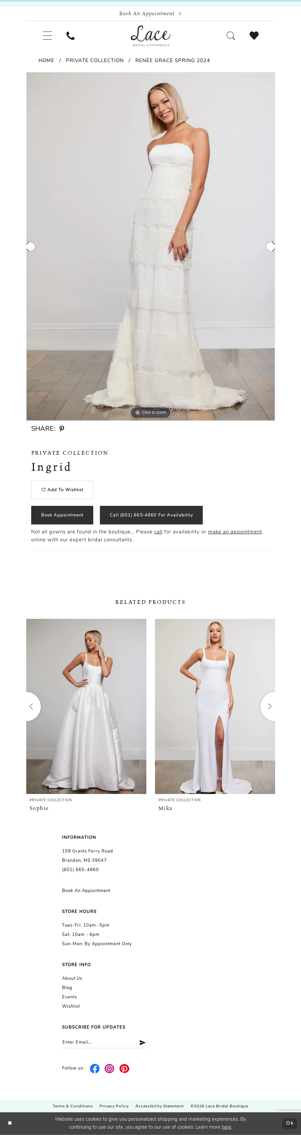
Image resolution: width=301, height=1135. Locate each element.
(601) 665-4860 (80, 870)
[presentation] (86, 706)
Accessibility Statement (159, 1106)
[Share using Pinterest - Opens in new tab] (62, 429)
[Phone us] (70, 35)
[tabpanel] (151, 246)
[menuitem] (47, 36)
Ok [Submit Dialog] (290, 1123)
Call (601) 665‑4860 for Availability (151, 515)
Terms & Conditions (73, 1106)
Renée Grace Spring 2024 (172, 60)
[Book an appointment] (150, 14)
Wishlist (71, 1006)
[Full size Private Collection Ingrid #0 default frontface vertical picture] (151, 246)
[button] (47, 36)
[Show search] (230, 35)
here (226, 1127)
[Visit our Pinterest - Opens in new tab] (124, 1069)
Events (69, 997)
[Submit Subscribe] (140, 1042)
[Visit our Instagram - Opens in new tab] (109, 1069)
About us (72, 978)
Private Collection (95, 60)
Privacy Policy (114, 1106)
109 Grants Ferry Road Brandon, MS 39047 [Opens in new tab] (87, 856)
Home (46, 60)
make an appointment (235, 532)
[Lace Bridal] (151, 36)
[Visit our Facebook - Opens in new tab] (95, 1069)
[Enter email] (104, 1042)
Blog (67, 988)
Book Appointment (62, 515)
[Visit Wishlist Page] (254, 36)
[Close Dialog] (10, 1124)
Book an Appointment (86, 891)
